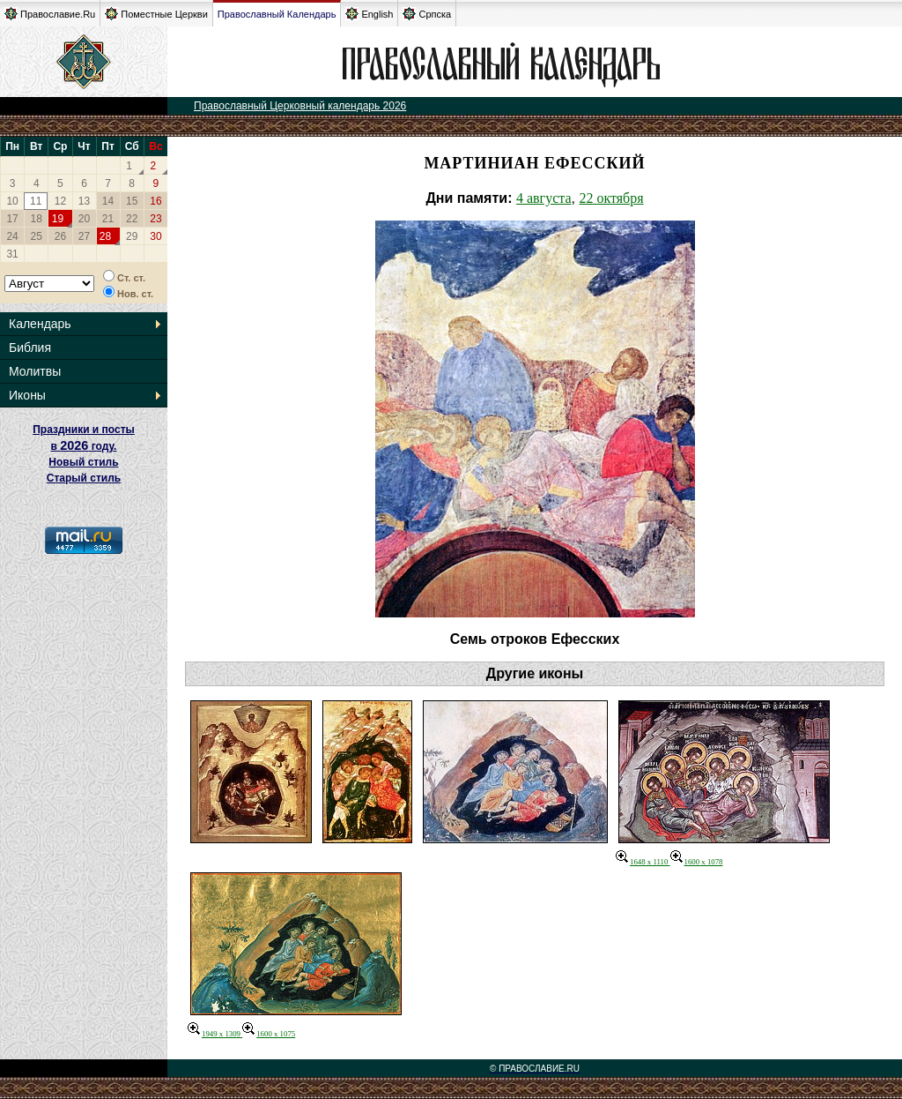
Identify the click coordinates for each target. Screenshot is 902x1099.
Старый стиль (84, 478)
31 (12, 254)
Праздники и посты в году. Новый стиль (84, 445)
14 (108, 201)
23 (155, 219)
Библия (30, 347)
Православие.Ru (49, 13)
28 (105, 236)
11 (35, 201)
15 (131, 201)
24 (12, 236)
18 (36, 219)
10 (12, 201)
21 (108, 219)
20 (84, 219)
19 (57, 219)
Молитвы (35, 371)
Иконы (27, 395)
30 (155, 236)
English (369, 13)
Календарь (40, 324)
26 (60, 236)
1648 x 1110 (643, 861)
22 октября (611, 198)
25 (36, 236)
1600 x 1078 (696, 861)
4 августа (544, 198)
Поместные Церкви (156, 13)
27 (84, 236)
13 (84, 201)
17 (12, 219)
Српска (427, 13)
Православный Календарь (277, 14)
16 (155, 201)
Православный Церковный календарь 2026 (300, 106)
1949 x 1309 (215, 1033)
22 (131, 219)
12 (60, 201)
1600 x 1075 (268, 1033)
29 (131, 236)
